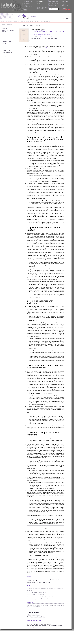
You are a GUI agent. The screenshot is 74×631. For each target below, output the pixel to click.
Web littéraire (27, 3)
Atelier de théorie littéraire (54, 3)
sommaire (4, 28)
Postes (29, 8)
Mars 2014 (16, 21)
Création (46, 605)
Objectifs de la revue (7, 33)
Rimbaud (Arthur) (60, 605)
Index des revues (40, 8)
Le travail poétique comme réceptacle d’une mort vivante (45, 366)
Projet (63, 4)
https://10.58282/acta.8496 (38, 627)
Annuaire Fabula (65, 1)
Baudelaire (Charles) (31, 605)
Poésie (54, 605)
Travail (28, 606)
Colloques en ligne (53, 5)
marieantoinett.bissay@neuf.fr (38, 616)
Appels (25, 8)
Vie (31, 606)
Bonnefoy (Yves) (40, 605)
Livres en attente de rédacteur (7, 25)
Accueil (2, 21)
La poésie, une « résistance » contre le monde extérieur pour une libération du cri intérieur (45, 139)
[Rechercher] (59, 9)
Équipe (63, 5)
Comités (4, 36)
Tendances (64, 2)
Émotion (50, 605)
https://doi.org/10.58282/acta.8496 (42, 34)
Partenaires (68, 5)
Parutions (26, 5)
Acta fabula (9, 21)
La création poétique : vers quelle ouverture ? (43, 433)
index (3, 45)
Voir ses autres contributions (33, 614)
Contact (4, 43)
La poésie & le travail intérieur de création (43, 228)
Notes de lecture (24, 21)
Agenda (25, 9)
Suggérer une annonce (66, 9)
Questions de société (28, 6)
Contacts (63, 6)
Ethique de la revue (7, 41)
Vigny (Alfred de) (36, 606)
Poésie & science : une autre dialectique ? (40, 302)
